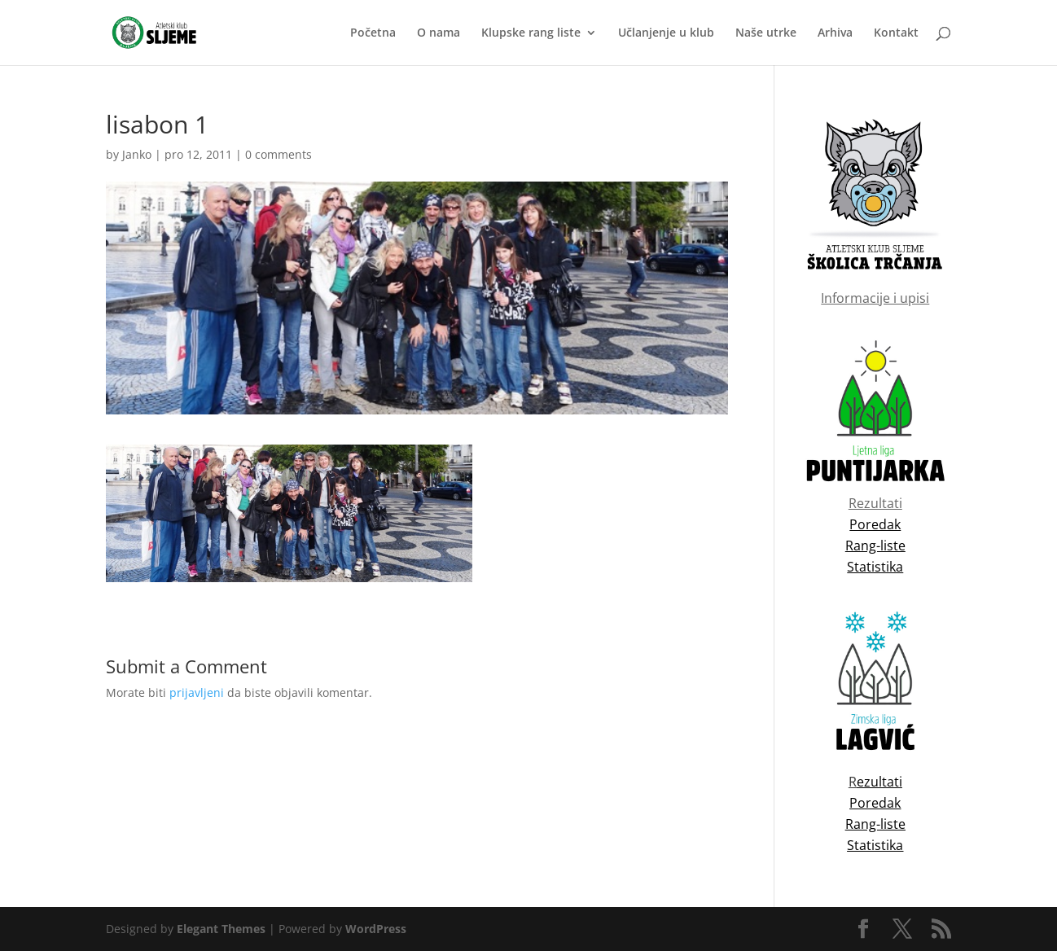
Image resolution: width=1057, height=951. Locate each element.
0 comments (278, 154)
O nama (438, 33)
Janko (136, 154)
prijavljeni (196, 692)
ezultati (879, 782)
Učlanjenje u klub (666, 33)
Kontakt (896, 33)
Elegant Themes (221, 928)
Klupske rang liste (531, 33)
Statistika (875, 845)
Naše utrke (765, 33)
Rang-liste (875, 824)
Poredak (875, 803)
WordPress (375, 928)
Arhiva (835, 33)
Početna (373, 33)
